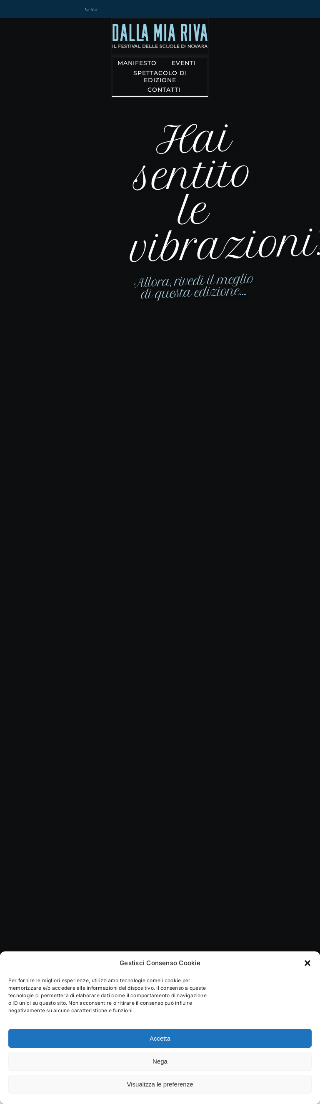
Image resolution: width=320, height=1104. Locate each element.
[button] (307, 963)
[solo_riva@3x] (160, 27)
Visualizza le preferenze (160, 1084)
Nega (160, 1061)
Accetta (160, 1038)
